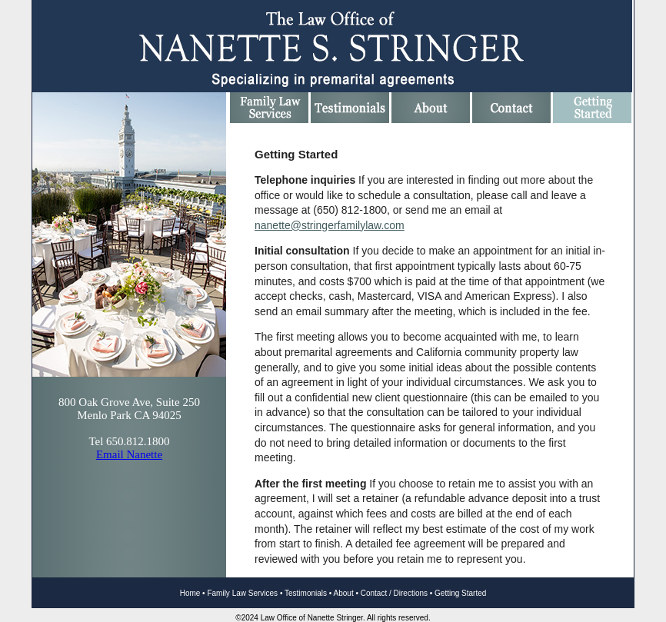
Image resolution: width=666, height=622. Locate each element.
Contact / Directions (394, 593)
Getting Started (460, 593)
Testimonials (306, 593)
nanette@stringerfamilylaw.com (330, 225)
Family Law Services (242, 593)
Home (190, 593)
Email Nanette (129, 454)
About (344, 593)
